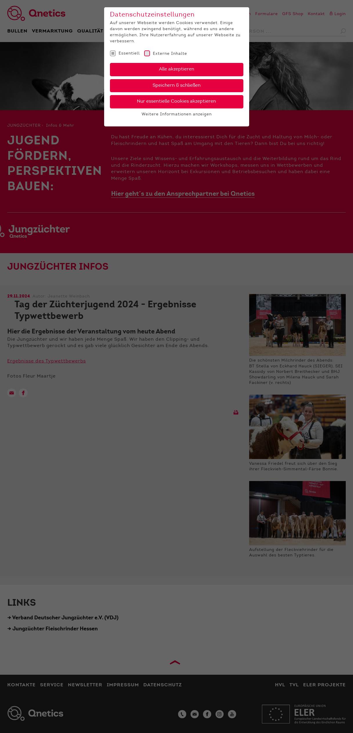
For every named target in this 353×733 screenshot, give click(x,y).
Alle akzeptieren (176, 69)
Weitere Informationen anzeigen (177, 115)
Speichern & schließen (177, 85)
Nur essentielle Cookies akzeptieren (176, 101)
